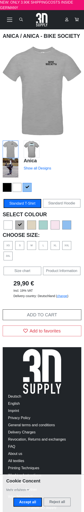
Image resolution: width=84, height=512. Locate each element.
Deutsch (14, 396)
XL (55, 245)
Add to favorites (42, 330)
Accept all (27, 502)
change (62, 296)
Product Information (61, 271)
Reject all (57, 502)
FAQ (11, 446)
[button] (76, 20)
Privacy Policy (19, 418)
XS (8, 245)
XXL (67, 245)
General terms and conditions (31, 425)
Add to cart (42, 314)
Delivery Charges (22, 432)
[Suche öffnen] (21, 19)
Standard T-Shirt (22, 203)
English (14, 403)
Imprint (13, 411)
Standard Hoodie (61, 203)
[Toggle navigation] (10, 19)
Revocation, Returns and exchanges (37, 439)
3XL (8, 256)
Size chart (22, 271)
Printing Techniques (23, 468)
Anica (11, 36)
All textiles (16, 461)
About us (15, 454)
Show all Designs (37, 168)
